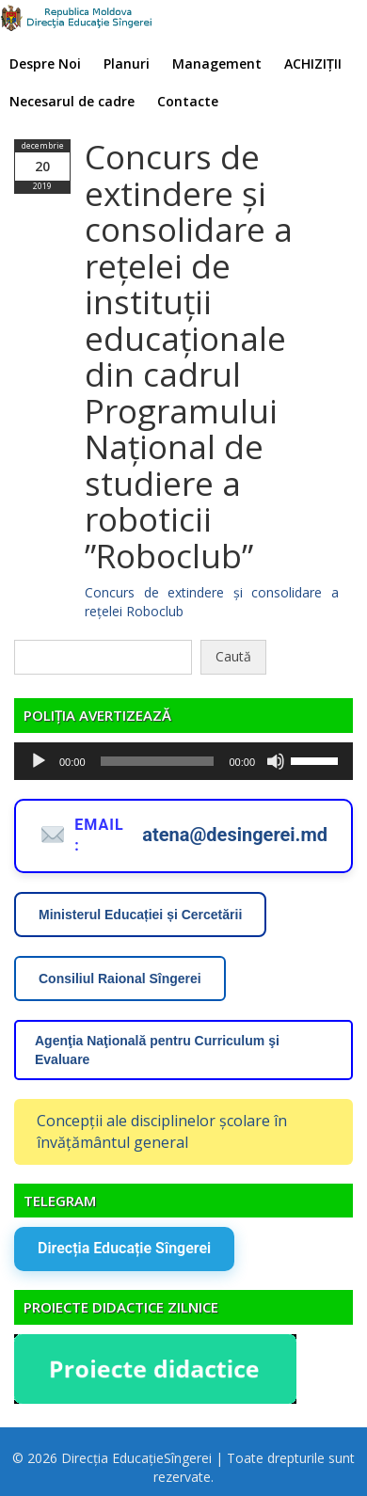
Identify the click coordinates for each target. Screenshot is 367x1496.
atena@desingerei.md (234, 834)
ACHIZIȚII (313, 63)
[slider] (158, 761)
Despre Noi (45, 63)
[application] (183, 761)
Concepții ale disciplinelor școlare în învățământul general (162, 1131)
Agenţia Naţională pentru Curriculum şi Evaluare (157, 1050)
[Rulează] (38, 761)
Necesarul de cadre (72, 101)
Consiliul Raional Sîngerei (120, 978)
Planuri (127, 63)
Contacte (187, 101)
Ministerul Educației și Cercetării (140, 914)
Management (217, 63)
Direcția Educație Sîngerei (124, 1248)
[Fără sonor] (275, 761)
